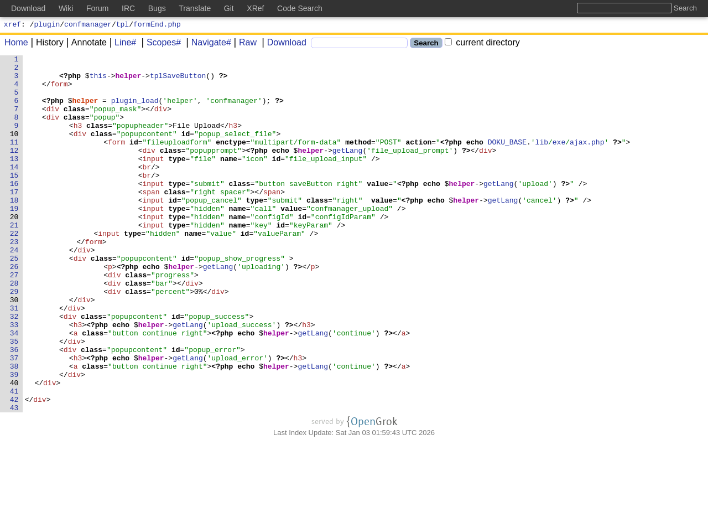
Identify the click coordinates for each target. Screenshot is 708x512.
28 (14, 329)
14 (14, 190)
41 (14, 459)
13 (14, 180)
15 (14, 200)
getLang (347, 170)
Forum (97, 8)
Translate (195, 8)
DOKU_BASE (507, 160)
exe (559, 160)
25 (14, 299)
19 (14, 240)
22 (14, 270)
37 (14, 419)
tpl (122, 25)
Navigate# (207, 44)
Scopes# (160, 44)
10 (14, 150)
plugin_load (135, 110)
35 (14, 399)
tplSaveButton (178, 80)
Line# (121, 44)
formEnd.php (157, 25)
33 (14, 379)
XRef (255, 8)
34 (14, 389)
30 (14, 349)
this (98, 80)
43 (14, 479)
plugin (47, 25)
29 (14, 339)
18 (14, 230)
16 (14, 210)
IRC (128, 8)
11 (14, 160)
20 (14, 250)
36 (14, 409)
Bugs (157, 8)
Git (229, 8)
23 (14, 280)
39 (14, 439)
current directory (482, 44)
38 (14, 429)
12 (14, 170)
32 (14, 369)
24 (14, 289)
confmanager (88, 25)
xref (12, 25)
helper (129, 80)
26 (14, 309)
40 (14, 449)
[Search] (359, 44)
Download (282, 44)
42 (14, 469)
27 (14, 319)
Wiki (66, 8)
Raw (244, 44)
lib (541, 160)
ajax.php (587, 160)
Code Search (299, 8)
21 (14, 260)
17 (14, 220)
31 (14, 359)
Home (16, 44)
